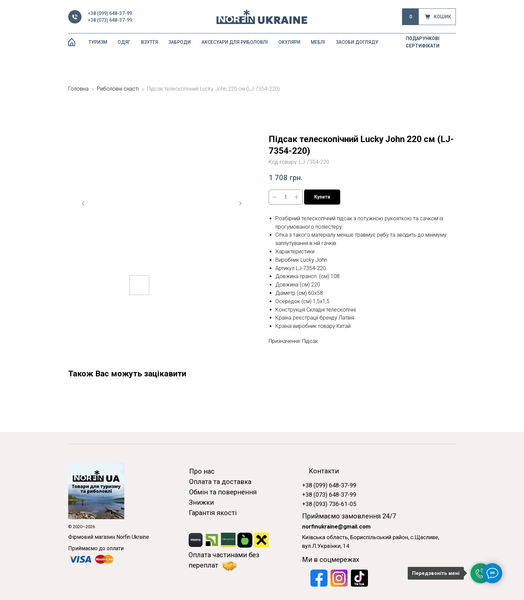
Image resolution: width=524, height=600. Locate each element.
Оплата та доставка (220, 482)
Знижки (201, 502)
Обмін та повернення (223, 492)
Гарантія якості (213, 513)
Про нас (202, 471)
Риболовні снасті (118, 89)
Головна (78, 89)
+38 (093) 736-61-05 (329, 503)
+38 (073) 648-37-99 (110, 20)
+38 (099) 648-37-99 (110, 13)
